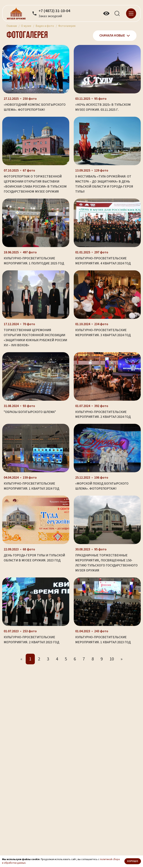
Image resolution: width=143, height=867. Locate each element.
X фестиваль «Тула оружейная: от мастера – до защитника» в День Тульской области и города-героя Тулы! (104, 184)
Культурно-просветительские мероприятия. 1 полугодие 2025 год (34, 261)
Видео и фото (45, 26)
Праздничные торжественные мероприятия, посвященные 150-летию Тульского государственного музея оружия (106, 563)
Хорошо (132, 861)
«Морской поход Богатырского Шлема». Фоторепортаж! (101, 486)
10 (111, 659)
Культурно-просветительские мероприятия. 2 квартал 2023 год (31, 640)
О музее (26, 26)
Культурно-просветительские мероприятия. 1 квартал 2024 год (31, 486)
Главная (12, 26)
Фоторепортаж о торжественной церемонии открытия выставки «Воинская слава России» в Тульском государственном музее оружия (35, 184)
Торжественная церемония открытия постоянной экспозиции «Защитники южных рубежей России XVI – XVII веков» (35, 338)
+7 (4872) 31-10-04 (54, 11)
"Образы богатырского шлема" (30, 412)
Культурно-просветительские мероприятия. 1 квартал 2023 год (103, 640)
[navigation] (131, 13)
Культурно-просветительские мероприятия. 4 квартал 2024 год (103, 261)
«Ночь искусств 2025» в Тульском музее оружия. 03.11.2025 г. (103, 107)
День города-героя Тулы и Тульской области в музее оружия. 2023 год (34, 558)
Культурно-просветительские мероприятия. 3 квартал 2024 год (103, 332)
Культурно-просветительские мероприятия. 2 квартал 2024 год (103, 414)
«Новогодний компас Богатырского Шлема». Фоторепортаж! (35, 107)
